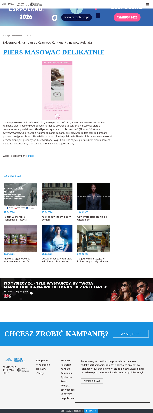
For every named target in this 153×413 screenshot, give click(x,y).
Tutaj (31, 155)
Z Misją (40, 373)
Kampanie (42, 360)
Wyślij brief (130, 333)
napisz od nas (92, 381)
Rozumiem (91, 411)
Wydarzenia (43, 364)
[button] (147, 4)
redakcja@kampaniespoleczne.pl (100, 365)
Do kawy (41, 368)
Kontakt (65, 360)
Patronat (66, 364)
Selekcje (6, 35)
